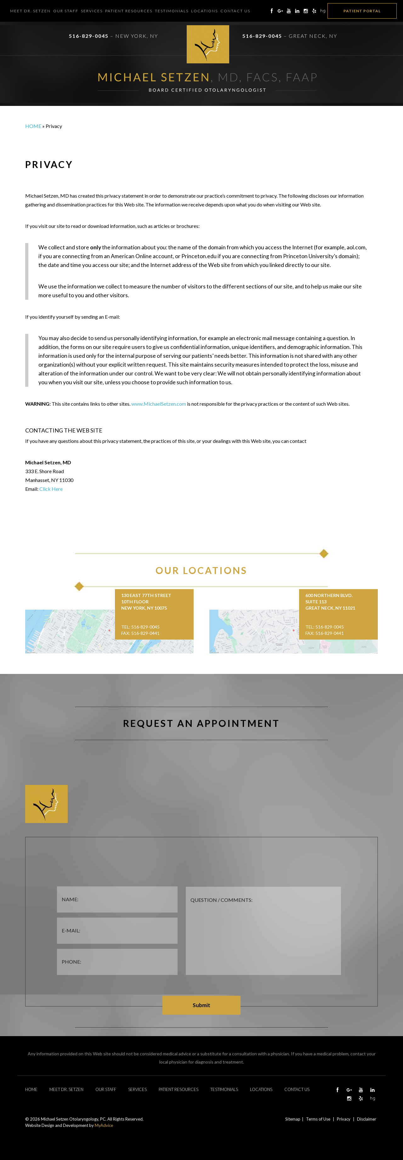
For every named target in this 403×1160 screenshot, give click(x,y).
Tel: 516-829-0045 (140, 626)
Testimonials (172, 11)
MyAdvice (104, 1125)
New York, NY (136, 36)
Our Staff (65, 11)
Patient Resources (128, 11)
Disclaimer (366, 1119)
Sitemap (292, 1119)
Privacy (343, 1119)
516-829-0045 (89, 36)
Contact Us (235, 11)
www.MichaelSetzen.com (158, 404)
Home (33, 126)
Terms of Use (318, 1119)
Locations (204, 11)
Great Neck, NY (313, 36)
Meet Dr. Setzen (30, 11)
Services (92, 11)
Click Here (51, 489)
